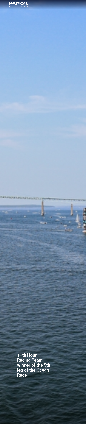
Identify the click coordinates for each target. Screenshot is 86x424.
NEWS (48, 3)
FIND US (71, 3)
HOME (42, 3)
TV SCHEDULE (56, 3)
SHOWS (64, 3)
